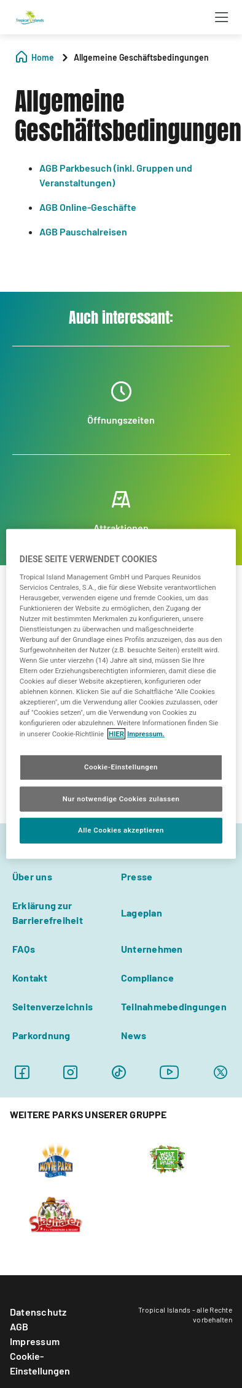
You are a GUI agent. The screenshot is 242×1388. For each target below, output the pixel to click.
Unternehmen (152, 949)
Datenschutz (38, 1311)
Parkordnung (41, 1035)
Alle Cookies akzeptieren (121, 830)
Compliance (147, 977)
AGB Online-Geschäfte (87, 207)
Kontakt (30, 977)
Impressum (35, 1341)
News (133, 1035)
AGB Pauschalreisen (83, 231)
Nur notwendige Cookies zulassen (121, 798)
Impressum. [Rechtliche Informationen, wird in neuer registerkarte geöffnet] (146, 733)
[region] (121, 694)
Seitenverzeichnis (52, 1006)
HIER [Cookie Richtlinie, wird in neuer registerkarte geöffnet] (116, 733)
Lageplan (141, 912)
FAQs (23, 949)
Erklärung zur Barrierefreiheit (47, 912)
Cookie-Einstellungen (40, 1363)
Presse (136, 876)
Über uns (32, 876)
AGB (19, 1326)
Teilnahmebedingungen (174, 1006)
